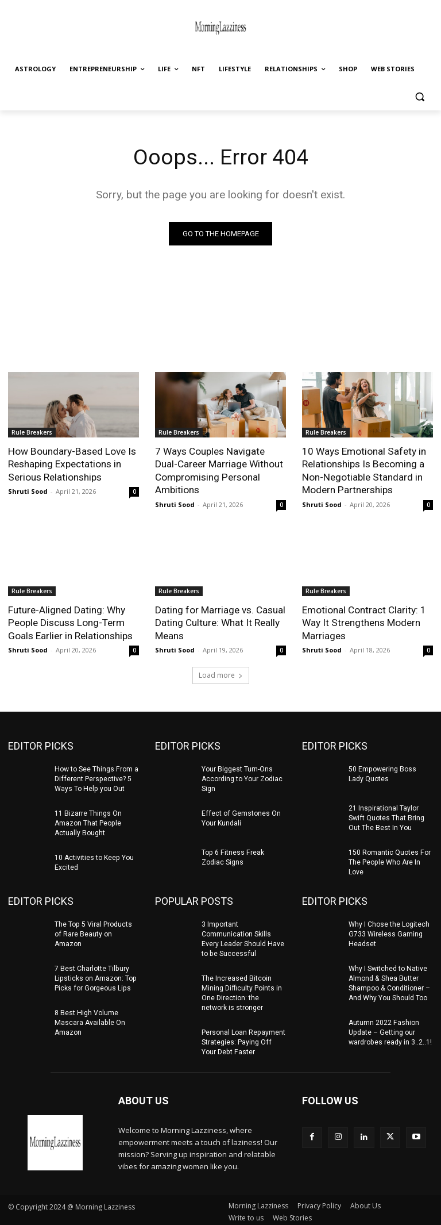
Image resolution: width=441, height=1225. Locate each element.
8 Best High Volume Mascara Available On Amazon (89, 1020)
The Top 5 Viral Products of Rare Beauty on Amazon (93, 932)
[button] (419, 96)
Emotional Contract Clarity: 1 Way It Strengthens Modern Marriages (364, 622)
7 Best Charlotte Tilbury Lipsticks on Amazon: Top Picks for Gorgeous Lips (95, 976)
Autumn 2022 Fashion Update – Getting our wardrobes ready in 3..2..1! (390, 1029)
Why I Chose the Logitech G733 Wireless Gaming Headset (389, 932)
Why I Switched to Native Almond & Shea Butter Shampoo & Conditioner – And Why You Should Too (389, 980)
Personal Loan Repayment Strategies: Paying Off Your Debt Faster (243, 1039)
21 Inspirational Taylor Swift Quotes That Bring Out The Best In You (386, 817)
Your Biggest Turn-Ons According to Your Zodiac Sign (242, 778)
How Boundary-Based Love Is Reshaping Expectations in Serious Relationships (71, 464)
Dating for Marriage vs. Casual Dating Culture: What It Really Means (220, 622)
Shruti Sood (28, 490)
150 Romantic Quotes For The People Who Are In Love (389, 860)
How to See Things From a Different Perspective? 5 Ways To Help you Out (96, 778)
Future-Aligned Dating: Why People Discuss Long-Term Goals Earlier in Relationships (70, 622)
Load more (221, 674)
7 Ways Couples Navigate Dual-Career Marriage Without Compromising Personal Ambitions (219, 470)
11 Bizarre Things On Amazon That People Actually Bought (88, 821)
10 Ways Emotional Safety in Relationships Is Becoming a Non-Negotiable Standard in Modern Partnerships (363, 470)
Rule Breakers (31, 432)
